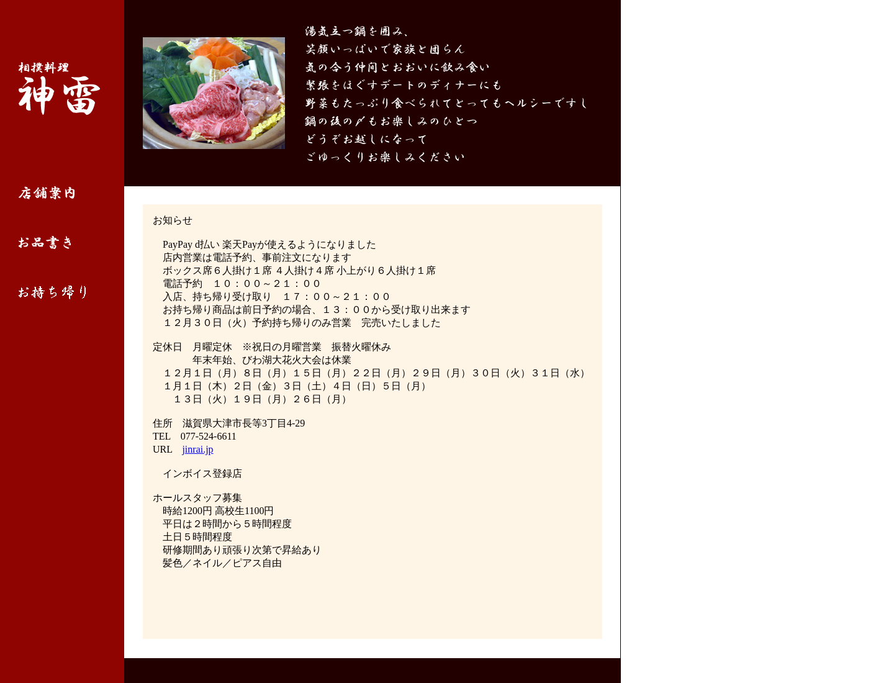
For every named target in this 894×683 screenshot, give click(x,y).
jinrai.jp (197, 449)
